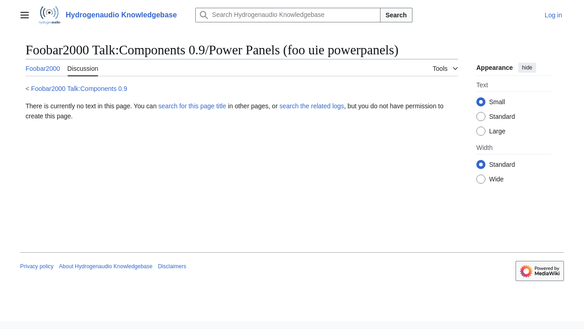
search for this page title (192, 106)
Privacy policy (36, 266)
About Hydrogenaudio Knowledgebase (105, 266)
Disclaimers (172, 266)
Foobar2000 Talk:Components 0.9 (79, 88)
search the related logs (311, 106)
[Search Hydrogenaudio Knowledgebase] (288, 15)
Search (396, 15)
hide (527, 67)
